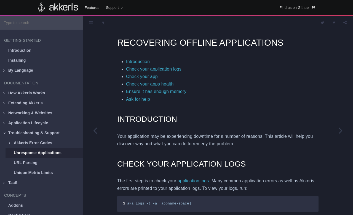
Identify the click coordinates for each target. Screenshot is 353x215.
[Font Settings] (103, 23)
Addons (15, 205)
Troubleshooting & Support (31, 133)
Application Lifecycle (25, 123)
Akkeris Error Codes (30, 143)
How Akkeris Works (24, 93)
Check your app (142, 76)
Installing (17, 60)
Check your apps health (150, 84)
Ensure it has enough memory (156, 91)
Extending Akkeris (23, 103)
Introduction (19, 50)
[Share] (345, 23)
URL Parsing (26, 162)
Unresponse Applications (37, 153)
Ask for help (138, 99)
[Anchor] (178, 119)
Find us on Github (297, 8)
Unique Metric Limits (33, 172)
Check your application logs (153, 69)
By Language (18, 70)
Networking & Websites (27, 113)
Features (92, 8)
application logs (193, 180)
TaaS (10, 182)
